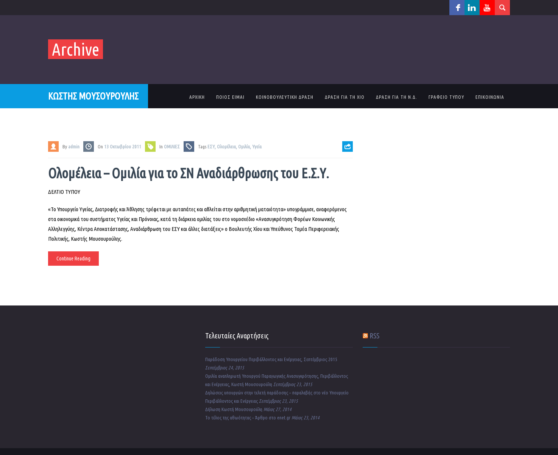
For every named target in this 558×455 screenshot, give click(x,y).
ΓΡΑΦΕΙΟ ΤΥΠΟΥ (446, 97)
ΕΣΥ (211, 146)
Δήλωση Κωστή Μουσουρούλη (233, 409)
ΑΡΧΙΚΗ (197, 97)
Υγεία (257, 146)
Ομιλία (244, 146)
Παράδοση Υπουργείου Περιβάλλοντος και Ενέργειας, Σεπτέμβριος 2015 (271, 359)
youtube (487, 7)
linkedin (472, 7)
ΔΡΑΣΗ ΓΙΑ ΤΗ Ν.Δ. (396, 97)
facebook (456, 7)
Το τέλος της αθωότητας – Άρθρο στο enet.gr (247, 417)
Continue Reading (73, 259)
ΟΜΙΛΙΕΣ (172, 146)
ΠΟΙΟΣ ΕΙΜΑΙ (230, 97)
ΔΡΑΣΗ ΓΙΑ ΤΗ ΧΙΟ (345, 97)
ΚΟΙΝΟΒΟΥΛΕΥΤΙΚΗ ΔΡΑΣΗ (284, 97)
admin (73, 146)
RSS (374, 335)
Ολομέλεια (226, 146)
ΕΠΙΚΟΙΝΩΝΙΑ (489, 97)
